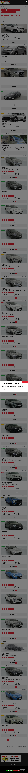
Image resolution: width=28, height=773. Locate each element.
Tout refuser (16, 770)
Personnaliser (22, 770)
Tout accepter (9, 770)
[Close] (26, 1)
